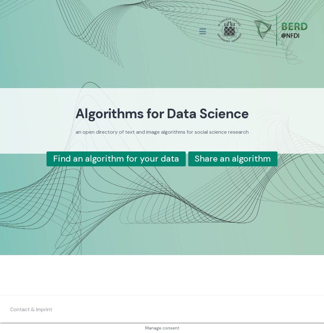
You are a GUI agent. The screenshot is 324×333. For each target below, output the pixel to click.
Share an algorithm (233, 158)
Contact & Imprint (31, 309)
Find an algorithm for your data (116, 158)
